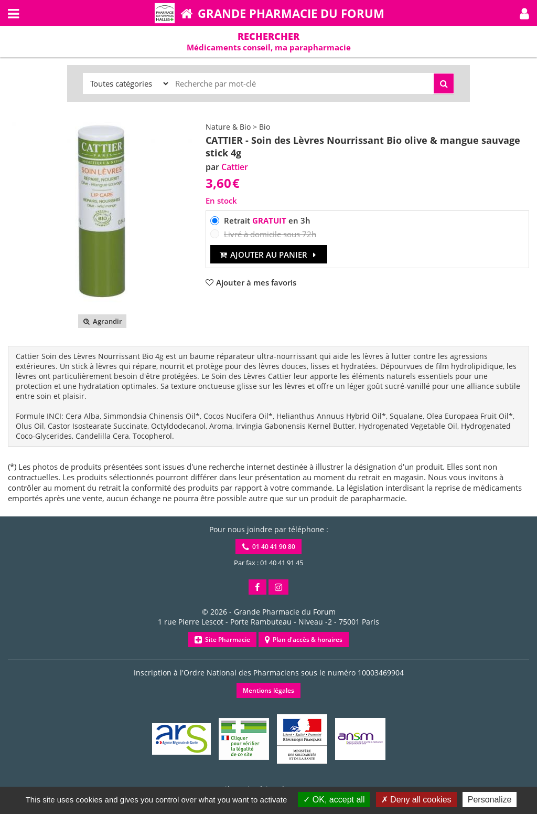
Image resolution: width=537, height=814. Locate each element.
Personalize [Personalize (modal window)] (490, 799)
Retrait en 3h (267, 220)
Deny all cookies (416, 799)
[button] (524, 13)
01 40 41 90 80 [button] (268, 546)
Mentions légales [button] (268, 690)
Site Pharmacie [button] (222, 639)
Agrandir (102, 321)
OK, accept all (333, 799)
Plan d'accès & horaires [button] (303, 639)
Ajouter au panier (268, 254)
